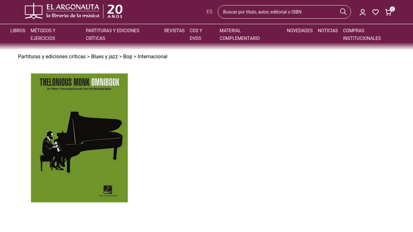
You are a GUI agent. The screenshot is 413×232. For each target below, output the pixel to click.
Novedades (300, 30)
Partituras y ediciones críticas (52, 56)
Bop (127, 56)
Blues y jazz (104, 56)
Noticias (328, 30)
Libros (17, 30)
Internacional (152, 56)
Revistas (174, 30)
